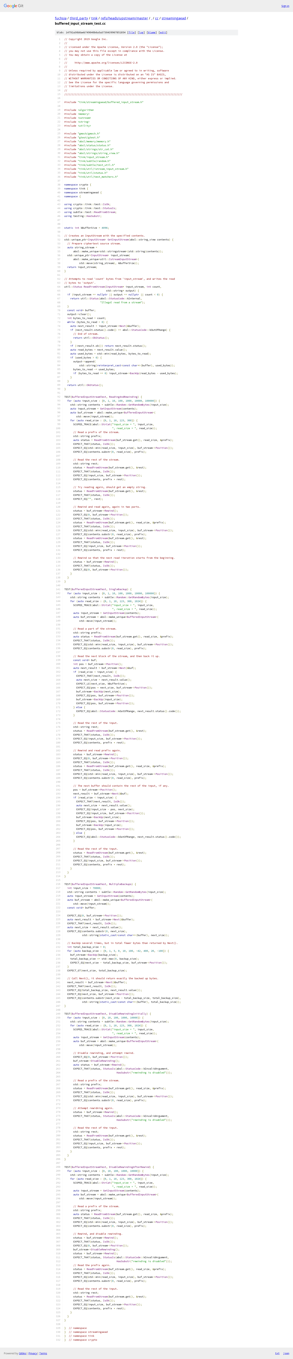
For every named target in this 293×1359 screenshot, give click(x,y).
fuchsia (61, 18)
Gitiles (22, 1353)
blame (151, 32)
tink (94, 18)
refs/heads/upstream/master (124, 18)
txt (277, 1353)
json (286, 1353)
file (132, 32)
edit (163, 32)
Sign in (285, 6)
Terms (43, 1353)
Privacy (32, 1353)
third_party (79, 18)
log (141, 32)
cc (156, 18)
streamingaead (174, 18)
